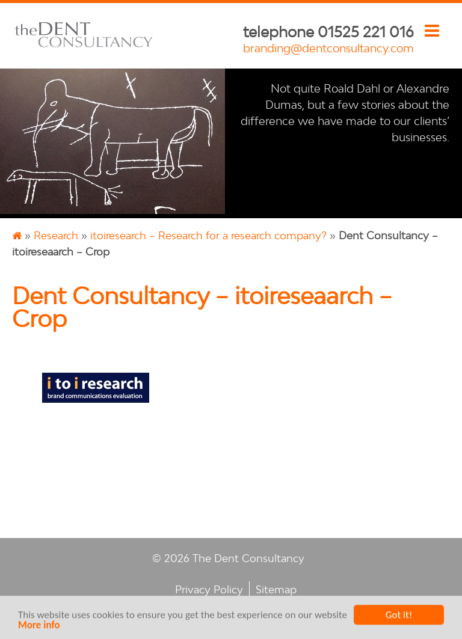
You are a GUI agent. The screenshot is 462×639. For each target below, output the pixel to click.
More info (39, 626)
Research (56, 235)
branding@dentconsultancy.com (328, 48)
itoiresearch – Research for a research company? (208, 235)
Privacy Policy (209, 589)
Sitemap (276, 589)
